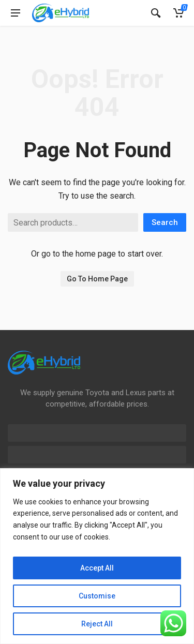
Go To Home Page (97, 279)
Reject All (97, 624)
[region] (97, 556)
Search (165, 222)
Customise (97, 596)
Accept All (97, 568)
